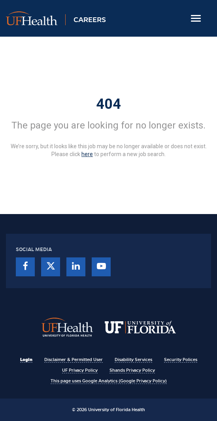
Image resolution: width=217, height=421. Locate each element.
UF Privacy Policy (80, 370)
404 (108, 104)
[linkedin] (75, 266)
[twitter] (50, 266)
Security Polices (180, 359)
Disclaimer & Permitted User (73, 359)
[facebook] (25, 266)
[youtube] (101, 266)
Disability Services (133, 359)
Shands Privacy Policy (132, 370)
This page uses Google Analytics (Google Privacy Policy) (109, 381)
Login (26, 359)
